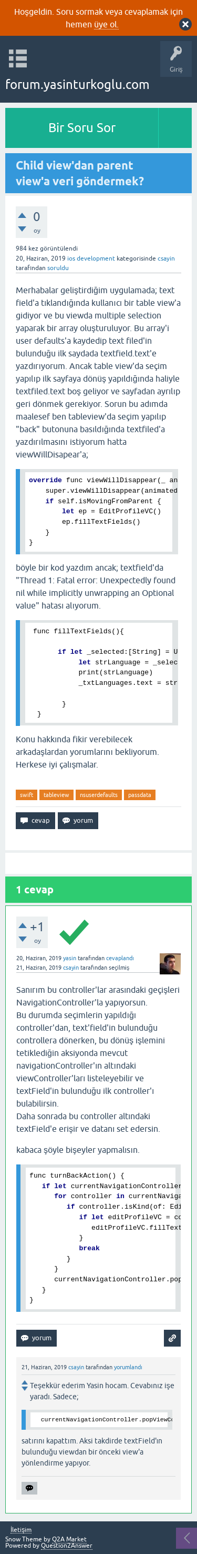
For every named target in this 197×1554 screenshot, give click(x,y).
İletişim (21, 1530)
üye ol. (106, 24)
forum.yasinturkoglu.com (77, 84)
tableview (56, 795)
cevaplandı (120, 958)
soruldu (58, 268)
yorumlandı (128, 1367)
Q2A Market (69, 1539)
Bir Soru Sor (82, 128)
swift (26, 795)
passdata (139, 795)
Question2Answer (66, 1545)
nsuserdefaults (99, 795)
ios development (91, 258)
